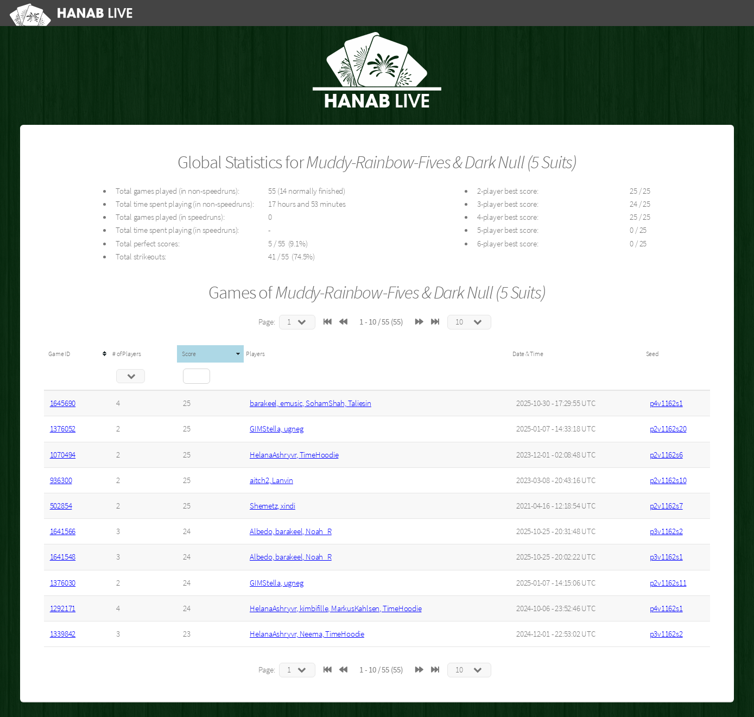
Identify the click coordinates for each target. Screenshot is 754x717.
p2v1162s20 (668, 429)
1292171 (62, 608)
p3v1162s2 (666, 531)
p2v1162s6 (666, 455)
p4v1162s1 (666, 403)
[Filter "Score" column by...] (196, 376)
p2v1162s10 (668, 480)
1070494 (62, 455)
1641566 (62, 531)
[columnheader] (77, 354)
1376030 (62, 583)
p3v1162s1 (666, 557)
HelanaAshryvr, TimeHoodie (294, 455)
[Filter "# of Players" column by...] (130, 376)
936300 (61, 480)
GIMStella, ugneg (276, 429)
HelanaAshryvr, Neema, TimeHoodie (307, 634)
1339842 (62, 634)
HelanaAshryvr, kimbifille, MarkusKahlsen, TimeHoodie (336, 608)
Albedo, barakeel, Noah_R (291, 531)
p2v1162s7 (666, 506)
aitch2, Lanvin (271, 480)
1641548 (62, 557)
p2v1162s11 (668, 583)
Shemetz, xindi (272, 506)
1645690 (62, 403)
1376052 (62, 429)
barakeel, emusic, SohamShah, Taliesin (310, 403)
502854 (61, 506)
